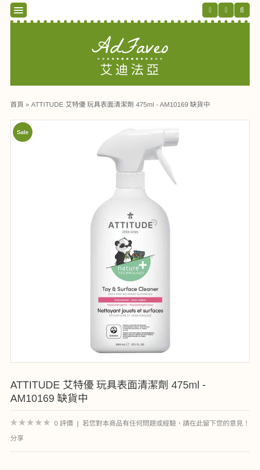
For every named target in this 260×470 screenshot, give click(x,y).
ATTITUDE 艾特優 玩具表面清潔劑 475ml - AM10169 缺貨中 (120, 104)
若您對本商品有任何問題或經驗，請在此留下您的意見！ (166, 423)
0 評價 (63, 423)
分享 (17, 438)
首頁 (17, 104)
